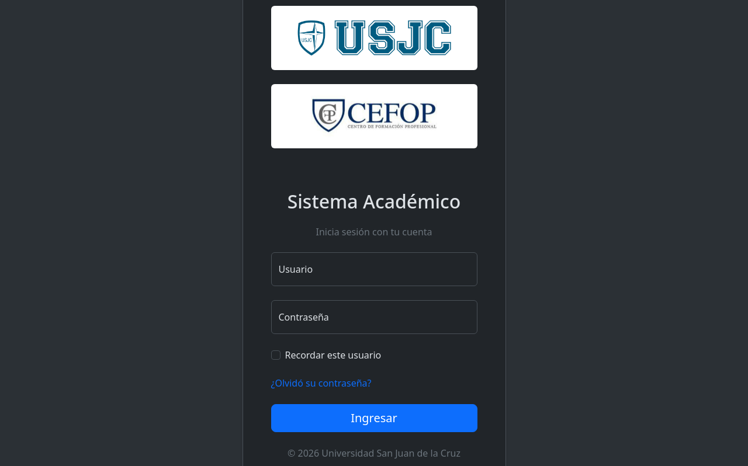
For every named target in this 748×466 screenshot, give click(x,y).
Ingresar (374, 418)
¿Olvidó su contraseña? (321, 383)
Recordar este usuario (333, 355)
